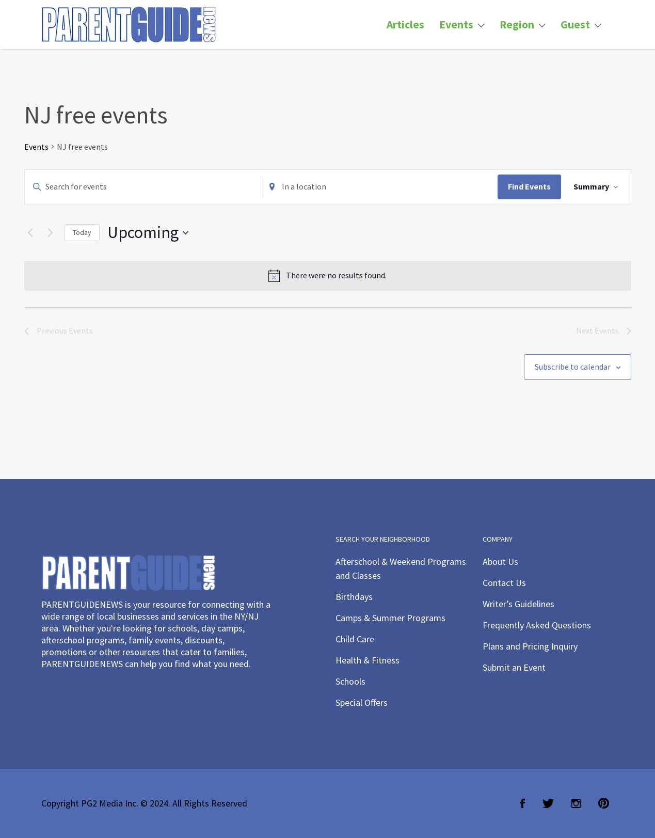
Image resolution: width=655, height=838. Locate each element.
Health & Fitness (368, 660)
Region (517, 24)
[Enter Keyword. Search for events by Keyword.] (143, 187)
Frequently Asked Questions (537, 625)
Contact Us (504, 583)
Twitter (548, 803)
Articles (405, 24)
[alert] (327, 276)
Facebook (522, 803)
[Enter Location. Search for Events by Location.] (379, 187)
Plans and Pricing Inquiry (530, 646)
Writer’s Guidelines (518, 604)
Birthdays (354, 597)
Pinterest (603, 803)
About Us (500, 561)
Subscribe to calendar (573, 366)
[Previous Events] (30, 233)
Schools (350, 681)
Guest (575, 24)
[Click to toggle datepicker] (147, 232)
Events (456, 24)
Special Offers (362, 702)
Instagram (576, 803)
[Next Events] (50, 233)
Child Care (355, 639)
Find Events (529, 186)
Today (82, 232)
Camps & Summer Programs (390, 618)
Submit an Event (514, 667)
